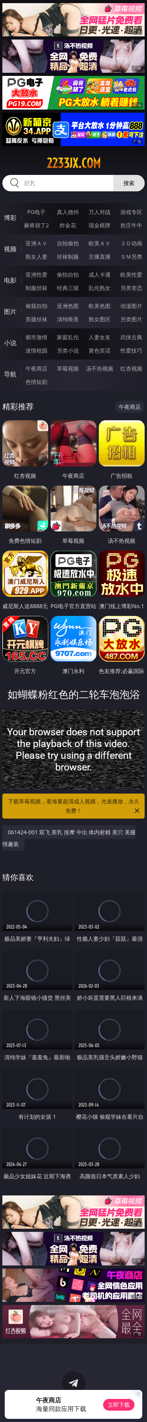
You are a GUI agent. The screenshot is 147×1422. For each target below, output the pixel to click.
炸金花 (68, 225)
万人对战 (100, 212)
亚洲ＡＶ (36, 243)
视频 (10, 249)
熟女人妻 (36, 256)
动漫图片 (131, 306)
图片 (10, 311)
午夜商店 (36, 368)
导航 (10, 374)
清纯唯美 (68, 319)
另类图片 (131, 319)
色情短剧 (36, 381)
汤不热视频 (99, 368)
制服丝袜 (36, 288)
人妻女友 (100, 337)
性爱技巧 (131, 350)
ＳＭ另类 (131, 256)
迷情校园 (36, 350)
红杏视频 (131, 368)
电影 (10, 280)
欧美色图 (100, 306)
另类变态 (131, 288)
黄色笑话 (100, 350)
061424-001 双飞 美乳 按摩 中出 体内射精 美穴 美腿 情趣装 (69, 838)
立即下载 (119, 1404)
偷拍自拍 (68, 274)
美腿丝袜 (36, 319)
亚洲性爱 (36, 274)
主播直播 (100, 256)
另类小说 (68, 350)
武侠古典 (131, 337)
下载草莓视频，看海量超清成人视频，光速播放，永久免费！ (74, 806)
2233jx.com (74, 163)
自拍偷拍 (68, 243)
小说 (10, 342)
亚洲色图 (68, 306)
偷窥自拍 (36, 306)
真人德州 (68, 212)
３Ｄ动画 (131, 243)
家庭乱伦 (68, 337)
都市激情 (36, 337)
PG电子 (36, 212)
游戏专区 (131, 212)
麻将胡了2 (36, 225)
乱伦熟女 (100, 288)
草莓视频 (68, 368)
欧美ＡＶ (100, 243)
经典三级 (68, 288)
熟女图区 (100, 319)
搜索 (128, 183)
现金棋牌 (100, 225)
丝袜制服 (68, 256)
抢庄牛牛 (131, 225)
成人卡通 (100, 274)
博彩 (10, 217)
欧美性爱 (131, 274)
